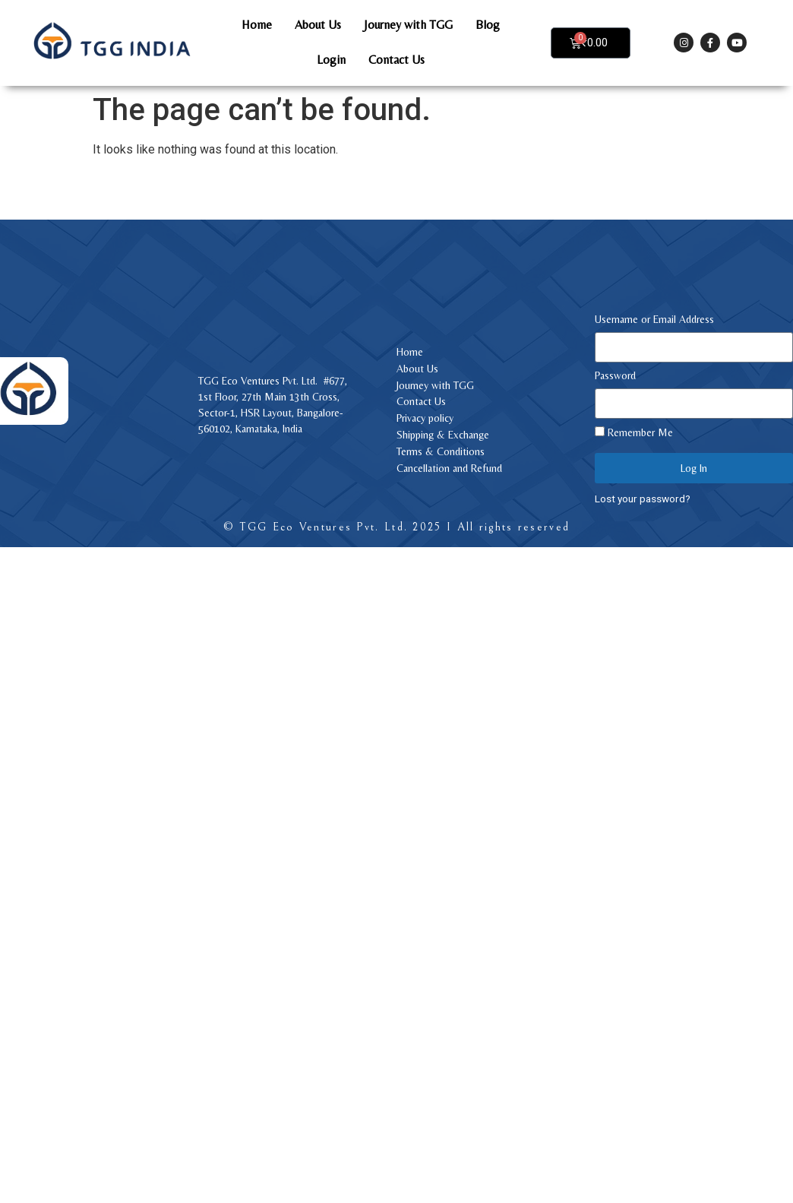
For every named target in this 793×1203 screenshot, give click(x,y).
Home (257, 24)
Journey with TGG (408, 24)
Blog (487, 24)
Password (615, 375)
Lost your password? (642, 498)
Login (331, 59)
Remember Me (634, 432)
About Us (318, 24)
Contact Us (396, 59)
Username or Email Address (654, 319)
